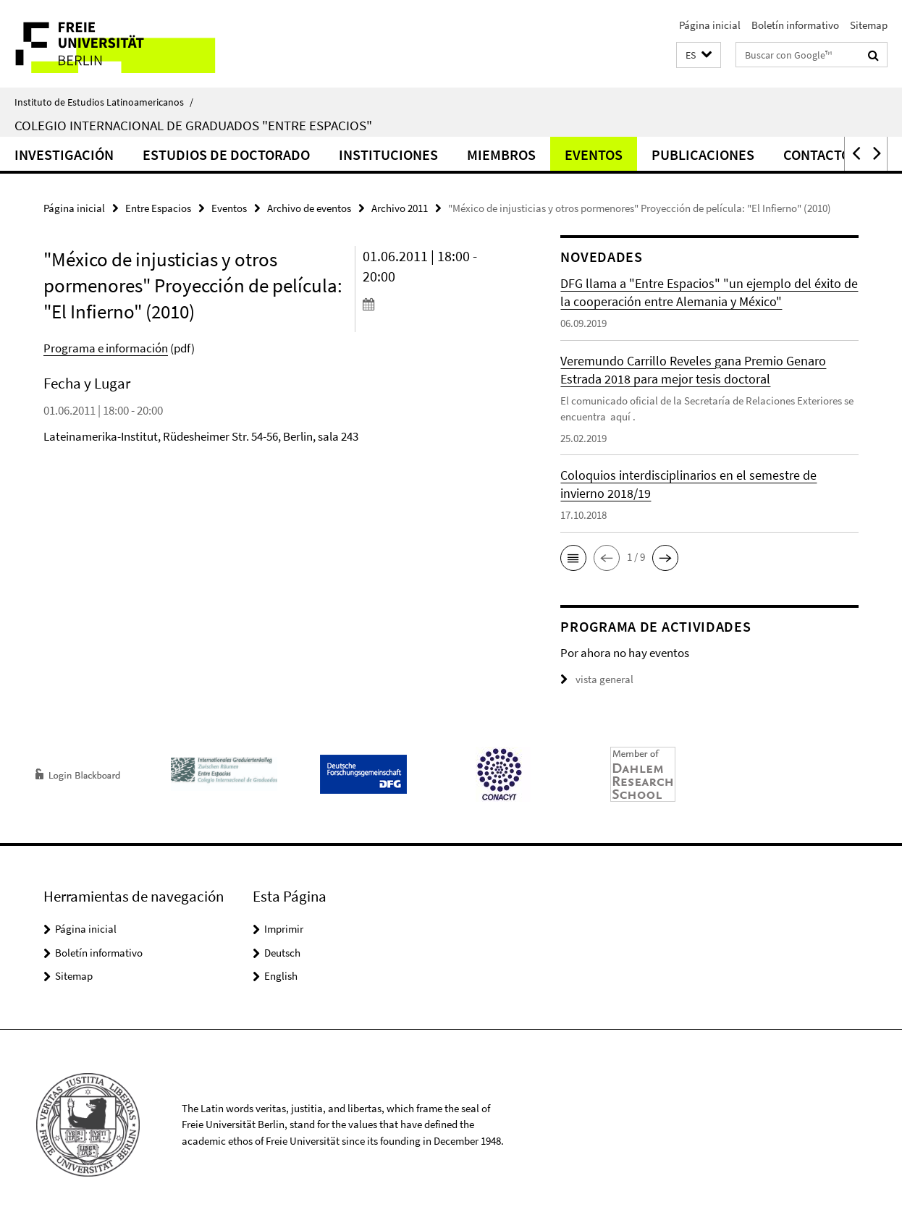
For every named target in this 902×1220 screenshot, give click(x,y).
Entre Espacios (158, 208)
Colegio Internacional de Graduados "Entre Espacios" (193, 125)
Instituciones (388, 154)
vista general (596, 679)
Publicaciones (703, 154)
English (281, 976)
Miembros (501, 154)
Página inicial (710, 25)
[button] (698, 55)
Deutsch (282, 953)
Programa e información (105, 348)
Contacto (817, 154)
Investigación (64, 154)
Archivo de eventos (309, 208)
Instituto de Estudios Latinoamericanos (103, 102)
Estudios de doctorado (226, 154)
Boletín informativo (795, 25)
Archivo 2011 (399, 208)
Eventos (594, 154)
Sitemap (869, 25)
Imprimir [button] (283, 929)
